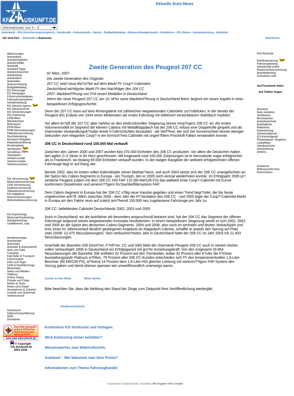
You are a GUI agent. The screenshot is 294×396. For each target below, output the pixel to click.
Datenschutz (131, 383)
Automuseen (265, 172)
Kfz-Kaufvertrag (16, 214)
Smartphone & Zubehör (21, 289)
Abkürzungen (15, 53)
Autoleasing (14, 75)
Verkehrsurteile (16, 161)
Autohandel (14, 240)
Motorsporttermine (268, 169)
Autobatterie (264, 124)
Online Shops (15, 277)
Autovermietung (17, 84)
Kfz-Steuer (184, 32)
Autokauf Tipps (16, 68)
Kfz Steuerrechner (18, 108)
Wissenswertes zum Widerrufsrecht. (75, 347)
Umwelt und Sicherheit (21, 292)
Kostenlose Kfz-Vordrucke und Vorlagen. (79, 327)
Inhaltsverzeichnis (72, 306)
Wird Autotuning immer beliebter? (73, 337)
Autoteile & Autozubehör (22, 246)
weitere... (262, 151)
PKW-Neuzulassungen (21, 130)
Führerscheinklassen (20, 96)
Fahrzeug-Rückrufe (265, 45)
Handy (97, 32)
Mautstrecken (15, 121)
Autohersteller (15, 62)
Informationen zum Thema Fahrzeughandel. (81, 368)
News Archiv (92, 278)
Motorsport (14, 124)
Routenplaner (15, 145)
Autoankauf (14, 56)
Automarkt (13, 243)
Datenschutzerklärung (20, 313)
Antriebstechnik (266, 121)
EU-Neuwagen (16, 93)
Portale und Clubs (18, 280)
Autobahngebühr (17, 59)
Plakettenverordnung (20, 133)
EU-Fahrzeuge (16, 90)
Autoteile (222, 32)
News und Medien (18, 271)
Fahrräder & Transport (21, 255)
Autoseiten (13, 81)
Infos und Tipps (16, 262)
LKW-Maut (13, 117)
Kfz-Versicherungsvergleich (36, 32)
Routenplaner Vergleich (271, 139)
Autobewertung (266, 72)
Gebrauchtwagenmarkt (143, 32)
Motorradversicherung (20, 181)
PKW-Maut (14, 127)
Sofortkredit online (268, 66)
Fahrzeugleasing (267, 63)
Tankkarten (264, 115)
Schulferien (18, 152)
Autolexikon (14, 78)
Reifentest (263, 127)
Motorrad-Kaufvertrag (20, 217)
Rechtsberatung (17, 136)
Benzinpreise (265, 118)
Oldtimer (12, 274)
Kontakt (146, 383)
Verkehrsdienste (267, 133)
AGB (10, 316)
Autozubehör (82, 32)
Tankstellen (14, 155)
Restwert (262, 109)
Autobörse (167, 32)
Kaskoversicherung (19, 187)
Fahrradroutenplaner (20, 99)
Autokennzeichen (17, 71)
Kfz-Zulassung (16, 114)
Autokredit (64, 32)
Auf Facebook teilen (270, 85)
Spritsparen (18, 148)
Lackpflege (263, 142)
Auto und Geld (16, 249)
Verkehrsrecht (15, 295)
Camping (12, 252)
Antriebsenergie (17, 237)
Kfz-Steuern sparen (23, 105)
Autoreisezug (265, 130)
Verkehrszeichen (17, 164)
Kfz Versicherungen (19, 111)
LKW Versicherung (18, 184)
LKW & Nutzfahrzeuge (21, 265)
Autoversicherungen (19, 197)
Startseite (29, 37)
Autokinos (263, 165)
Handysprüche (266, 145)
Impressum (14, 310)
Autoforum (272, 37)
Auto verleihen (266, 112)
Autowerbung (265, 148)
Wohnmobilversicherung (22, 200)
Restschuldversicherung (272, 69)
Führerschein (15, 259)
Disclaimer (13, 319)
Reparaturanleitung (19, 142)
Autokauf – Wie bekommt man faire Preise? (81, 358)
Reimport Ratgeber (19, 139)
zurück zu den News (58, 278)
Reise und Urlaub (18, 286)
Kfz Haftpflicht (15, 193)
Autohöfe (12, 65)
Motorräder (14, 268)
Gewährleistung (16, 102)
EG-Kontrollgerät (267, 136)
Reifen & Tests (16, 283)
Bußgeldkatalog (16, 87)
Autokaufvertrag (17, 220)
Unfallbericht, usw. (18, 223)
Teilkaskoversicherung (21, 190)
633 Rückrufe (265, 53)
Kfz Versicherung (21, 178)
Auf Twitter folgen (270, 91)
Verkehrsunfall (16, 158)
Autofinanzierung (271, 60)
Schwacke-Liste (266, 75)
